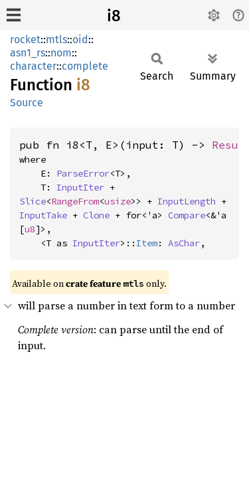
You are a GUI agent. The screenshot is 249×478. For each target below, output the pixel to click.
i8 (114, 16)
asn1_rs (27, 52)
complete (85, 66)
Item (146, 243)
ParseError (83, 173)
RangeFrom (75, 201)
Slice (32, 201)
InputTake (43, 215)
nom (61, 52)
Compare (186, 215)
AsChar (184, 243)
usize (117, 201)
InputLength (186, 201)
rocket (25, 39)
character (33, 66)
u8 (30, 229)
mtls (56, 39)
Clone (96, 215)
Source (26, 102)
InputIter (80, 187)
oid (80, 39)
